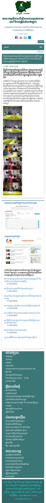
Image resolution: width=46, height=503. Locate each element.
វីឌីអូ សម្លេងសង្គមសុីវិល (13, 445)
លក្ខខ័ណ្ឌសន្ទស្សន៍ (11, 393)
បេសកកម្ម (9, 359)
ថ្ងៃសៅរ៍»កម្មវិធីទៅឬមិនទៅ (14, 436)
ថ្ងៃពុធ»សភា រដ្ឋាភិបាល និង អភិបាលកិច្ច (18, 427)
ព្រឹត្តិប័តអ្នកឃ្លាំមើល (12, 473)
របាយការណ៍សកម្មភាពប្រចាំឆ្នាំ (15, 457)
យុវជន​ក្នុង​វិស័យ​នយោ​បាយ (14, 408)
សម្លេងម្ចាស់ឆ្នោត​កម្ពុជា (12, 236)
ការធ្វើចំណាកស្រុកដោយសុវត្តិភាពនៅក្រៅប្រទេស (22, 313)
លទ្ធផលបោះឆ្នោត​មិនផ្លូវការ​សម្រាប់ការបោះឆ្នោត (20, 203)
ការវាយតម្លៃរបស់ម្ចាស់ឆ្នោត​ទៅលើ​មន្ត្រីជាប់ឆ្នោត (20, 396)
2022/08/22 (12, 284)
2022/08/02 (12, 325)
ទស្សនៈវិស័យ (10, 365)
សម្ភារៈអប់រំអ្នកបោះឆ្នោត (13, 470)
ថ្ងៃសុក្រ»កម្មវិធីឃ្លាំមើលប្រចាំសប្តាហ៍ (17, 433)
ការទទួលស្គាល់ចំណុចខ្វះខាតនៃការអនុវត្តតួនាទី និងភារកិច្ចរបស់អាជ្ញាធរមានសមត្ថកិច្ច (22, 280)
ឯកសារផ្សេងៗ (10, 476)
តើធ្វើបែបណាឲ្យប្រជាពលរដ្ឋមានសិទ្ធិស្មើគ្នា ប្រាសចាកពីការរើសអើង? (22, 321)
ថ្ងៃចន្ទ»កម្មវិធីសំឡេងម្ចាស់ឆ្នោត (15, 421)
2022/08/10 (12, 291)
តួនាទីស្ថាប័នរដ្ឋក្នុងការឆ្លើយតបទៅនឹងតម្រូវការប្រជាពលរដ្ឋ (22, 297)
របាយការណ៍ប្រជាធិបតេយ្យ (14, 461)
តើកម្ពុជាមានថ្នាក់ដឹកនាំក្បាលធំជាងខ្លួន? (19, 288)
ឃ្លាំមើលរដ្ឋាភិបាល (11, 390)
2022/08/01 (12, 332)
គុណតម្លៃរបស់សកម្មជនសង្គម (15, 330)
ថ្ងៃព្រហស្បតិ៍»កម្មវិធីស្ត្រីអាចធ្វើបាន (16, 430)
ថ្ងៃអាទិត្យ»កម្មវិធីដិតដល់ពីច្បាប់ (15, 439)
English (25, 33)
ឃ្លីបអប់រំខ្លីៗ (9, 442)
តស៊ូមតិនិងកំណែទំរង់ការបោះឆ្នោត (16, 399)
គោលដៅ (8, 362)
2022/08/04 (12, 315)
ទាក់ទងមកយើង (10, 381)
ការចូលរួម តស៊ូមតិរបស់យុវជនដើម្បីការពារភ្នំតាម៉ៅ (22, 305)
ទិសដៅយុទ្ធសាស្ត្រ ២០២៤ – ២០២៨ (17, 378)
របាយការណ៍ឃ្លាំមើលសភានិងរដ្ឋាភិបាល (17, 464)
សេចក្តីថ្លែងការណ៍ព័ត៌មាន (13, 454)
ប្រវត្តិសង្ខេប (9, 356)
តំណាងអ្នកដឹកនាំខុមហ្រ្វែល (14, 375)
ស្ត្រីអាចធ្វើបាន (10, 411)
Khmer (20, 33)
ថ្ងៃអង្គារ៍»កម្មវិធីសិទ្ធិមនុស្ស (13, 424)
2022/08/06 (12, 308)
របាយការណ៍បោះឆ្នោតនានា (14, 467)
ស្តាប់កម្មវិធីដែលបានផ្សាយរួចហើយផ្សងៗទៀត (20, 337)
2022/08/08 (12, 301)
